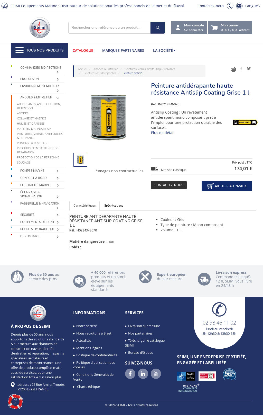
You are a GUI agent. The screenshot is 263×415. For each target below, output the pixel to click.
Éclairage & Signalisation (31, 194)
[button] (15, 401)
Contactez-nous (211, 5)
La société (164, 50)
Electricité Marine (35, 185)
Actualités (83, 340)
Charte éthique (88, 386)
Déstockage (30, 236)
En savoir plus (50, 377)
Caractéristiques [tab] (84, 206)
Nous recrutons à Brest (93, 333)
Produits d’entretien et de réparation (37, 150)
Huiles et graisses (30, 123)
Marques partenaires (123, 50)
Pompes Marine (32, 171)
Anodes (23, 113)
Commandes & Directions (40, 68)
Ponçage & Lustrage (32, 143)
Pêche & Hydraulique (37, 229)
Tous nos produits (39, 50)
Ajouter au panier (226, 186)
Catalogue (83, 50)
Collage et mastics (31, 118)
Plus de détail (162, 132)
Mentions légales (89, 348)
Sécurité (27, 215)
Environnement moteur (39, 86)
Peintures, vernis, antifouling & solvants (40, 136)
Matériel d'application (34, 128)
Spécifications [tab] (113, 206)
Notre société (86, 325)
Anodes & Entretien (36, 97)
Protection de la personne (38, 157)
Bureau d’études (140, 352)
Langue (252, 5)
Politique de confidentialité (96, 355)
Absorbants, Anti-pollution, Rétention (39, 106)
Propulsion (29, 79)
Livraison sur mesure (144, 325)
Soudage (23, 162)
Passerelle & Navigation (39, 204)
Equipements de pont (37, 222)
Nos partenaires (140, 333)
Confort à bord (33, 178)
